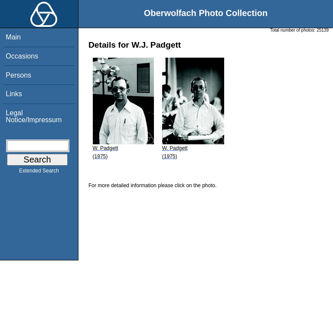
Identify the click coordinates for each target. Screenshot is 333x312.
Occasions (22, 56)
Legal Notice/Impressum (34, 116)
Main (13, 37)
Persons (18, 75)
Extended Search (39, 172)
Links (14, 94)
